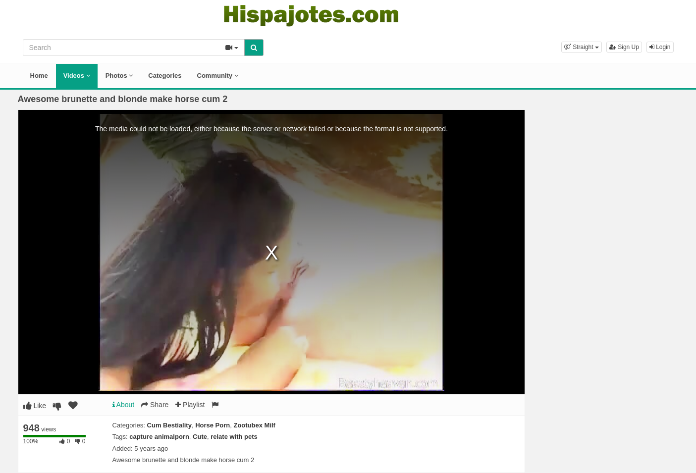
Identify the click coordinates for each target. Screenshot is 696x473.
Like (35, 406)
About (123, 405)
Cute (200, 436)
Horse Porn (212, 425)
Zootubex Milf (254, 425)
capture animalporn (159, 436)
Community (217, 75)
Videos (76, 75)
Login (660, 47)
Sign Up (624, 47)
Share (154, 405)
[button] (581, 47)
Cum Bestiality (169, 425)
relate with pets (234, 436)
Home (39, 75)
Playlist (190, 405)
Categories (164, 75)
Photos (119, 75)
